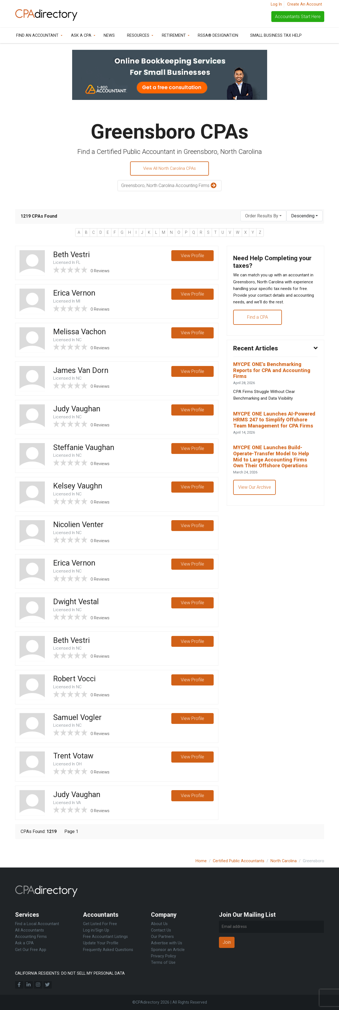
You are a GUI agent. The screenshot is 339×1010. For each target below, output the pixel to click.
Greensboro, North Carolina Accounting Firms (169, 187)
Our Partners (162, 937)
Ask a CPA (81, 35)
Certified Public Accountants (238, 861)
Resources (138, 35)
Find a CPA (258, 328)
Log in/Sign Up (96, 930)
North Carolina (283, 861)
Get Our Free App (30, 949)
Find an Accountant (37, 35)
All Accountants (29, 930)
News (109, 35)
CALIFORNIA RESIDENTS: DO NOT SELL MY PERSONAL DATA (70, 973)
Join (227, 942)
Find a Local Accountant (37, 923)
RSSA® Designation (218, 35)
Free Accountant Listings (105, 937)
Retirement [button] (174, 35)
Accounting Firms (31, 937)
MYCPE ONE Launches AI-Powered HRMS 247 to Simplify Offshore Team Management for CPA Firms (275, 438)
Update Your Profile (100, 943)
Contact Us (161, 930)
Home (201, 861)
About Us (159, 923)
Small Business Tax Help (276, 35)
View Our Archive (255, 511)
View (192, 257)
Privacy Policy (163, 956)
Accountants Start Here (298, 16)
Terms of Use (163, 962)
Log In (276, 4)
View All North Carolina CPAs (169, 168)
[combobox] (263, 216)
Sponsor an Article (168, 949)
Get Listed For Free (100, 923)
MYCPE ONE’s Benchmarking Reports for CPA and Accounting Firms (274, 383)
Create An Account (304, 4)
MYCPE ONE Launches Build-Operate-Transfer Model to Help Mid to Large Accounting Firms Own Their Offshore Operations (274, 480)
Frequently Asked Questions (108, 949)
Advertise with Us (166, 943)
